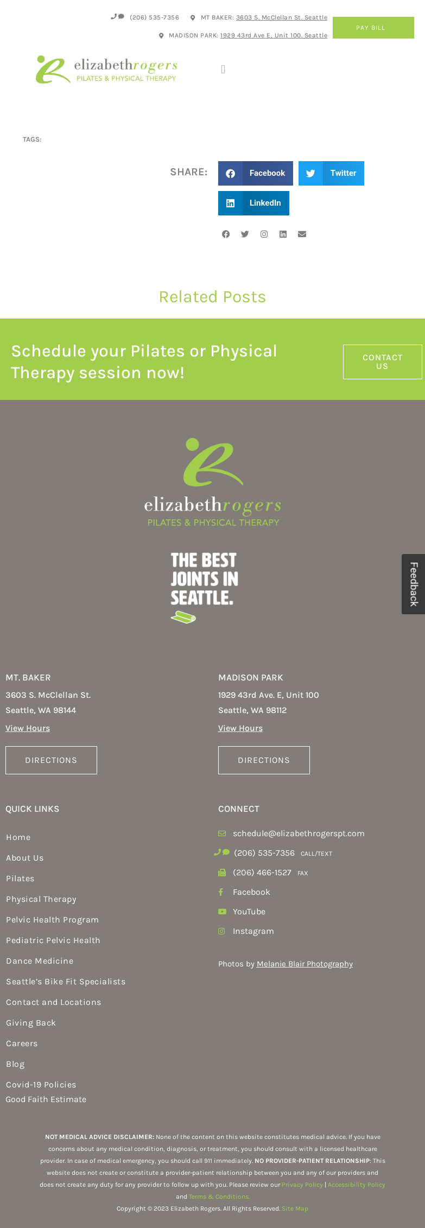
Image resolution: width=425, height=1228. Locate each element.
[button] (223, 69)
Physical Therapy (41, 899)
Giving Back (31, 1022)
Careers (22, 1043)
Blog (15, 1064)
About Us (24, 857)
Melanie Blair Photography (305, 964)
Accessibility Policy (356, 1184)
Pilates (20, 878)
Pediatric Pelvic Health (53, 940)
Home (18, 837)
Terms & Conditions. (219, 1196)
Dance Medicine (39, 961)
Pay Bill (373, 27)
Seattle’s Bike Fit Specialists (65, 981)
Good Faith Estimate (45, 1099)
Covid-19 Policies (41, 1084)
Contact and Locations (54, 1002)
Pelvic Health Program (52, 919)
